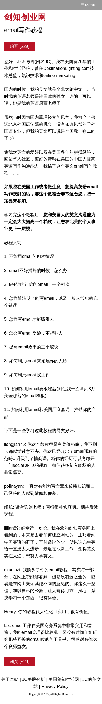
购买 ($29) (20, 46)
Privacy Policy (55, 686)
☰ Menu (87, 4)
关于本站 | (11, 679)
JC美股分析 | (34, 679)
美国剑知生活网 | (64, 679)
